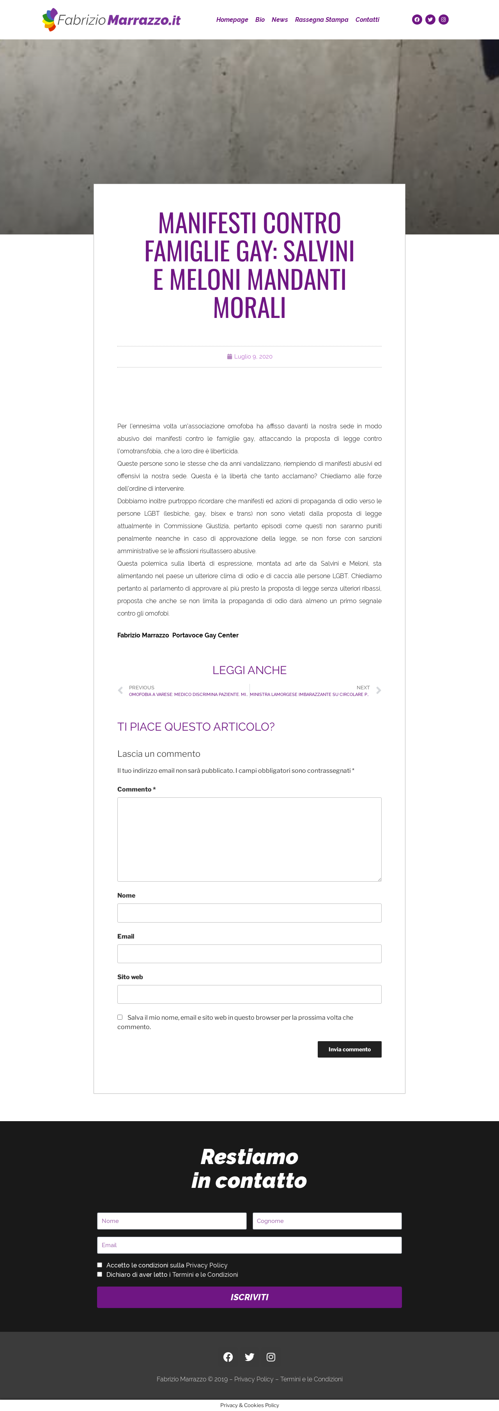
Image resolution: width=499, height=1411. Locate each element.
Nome (126, 895)
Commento (136, 789)
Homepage (232, 19)
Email (125, 936)
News (280, 19)
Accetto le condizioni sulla (167, 1265)
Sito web (130, 977)
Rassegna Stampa (322, 19)
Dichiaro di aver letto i (172, 1274)
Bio (260, 19)
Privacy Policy (207, 1265)
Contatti (367, 19)
